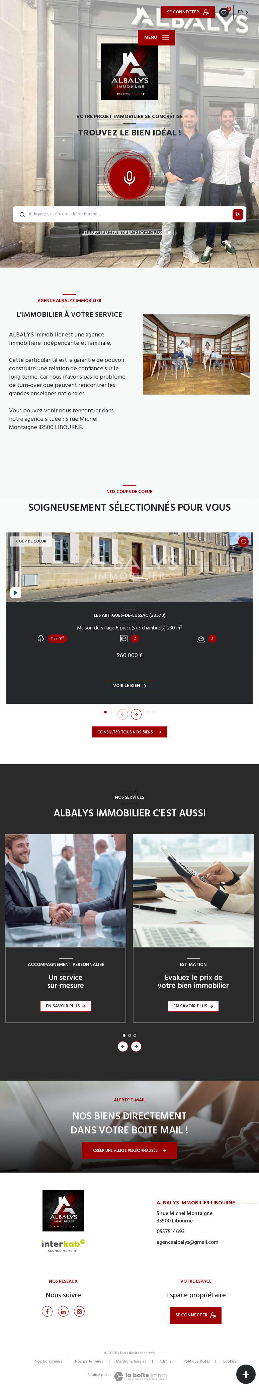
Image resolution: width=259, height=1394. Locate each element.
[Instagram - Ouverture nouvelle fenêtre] (79, 1311)
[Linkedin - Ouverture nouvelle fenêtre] (63, 1311)
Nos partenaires (89, 1361)
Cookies (230, 1362)
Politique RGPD (197, 1361)
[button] (136, 714)
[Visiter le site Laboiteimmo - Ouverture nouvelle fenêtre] (140, 1376)
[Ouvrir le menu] (156, 37)
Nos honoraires (48, 1361)
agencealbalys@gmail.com (188, 1242)
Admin (165, 1361)
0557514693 (171, 1231)
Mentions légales (131, 1361)
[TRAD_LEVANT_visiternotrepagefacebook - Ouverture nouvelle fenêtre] (47, 1311)
